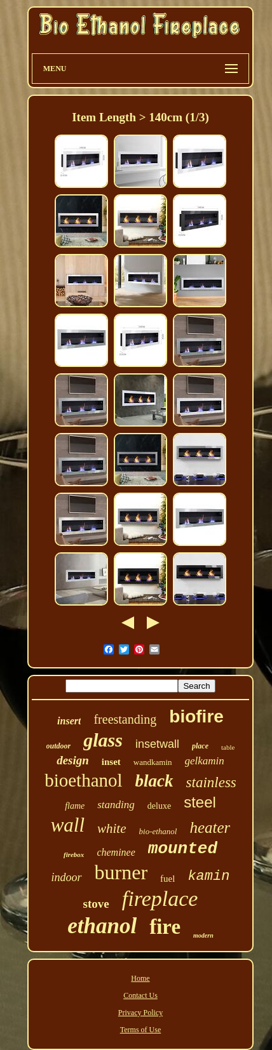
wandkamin (152, 762)
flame (75, 806)
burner (121, 872)
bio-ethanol (158, 831)
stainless (211, 782)
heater (209, 827)
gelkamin (204, 761)
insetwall (157, 744)
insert (69, 720)
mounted (182, 848)
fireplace (160, 898)
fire (164, 926)
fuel (167, 879)
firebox (74, 854)
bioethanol (83, 780)
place (200, 745)
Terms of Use (140, 1029)
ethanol (102, 926)
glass (103, 739)
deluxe (159, 806)
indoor (66, 877)
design (73, 760)
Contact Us (140, 995)
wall (68, 825)
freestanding (124, 719)
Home (140, 978)
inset (111, 762)
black (154, 780)
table (228, 747)
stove (96, 903)
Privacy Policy (140, 1012)
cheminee (116, 852)
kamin (208, 876)
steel (200, 802)
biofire (196, 716)
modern (203, 935)
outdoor (58, 745)
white (111, 828)
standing (116, 805)
